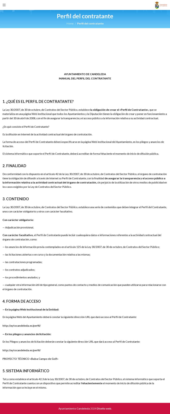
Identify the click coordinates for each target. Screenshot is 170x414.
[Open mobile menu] (4, 5)
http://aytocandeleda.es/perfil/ (21, 325)
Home (70, 23)
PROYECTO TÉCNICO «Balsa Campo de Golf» (30, 358)
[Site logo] (161, 4)
